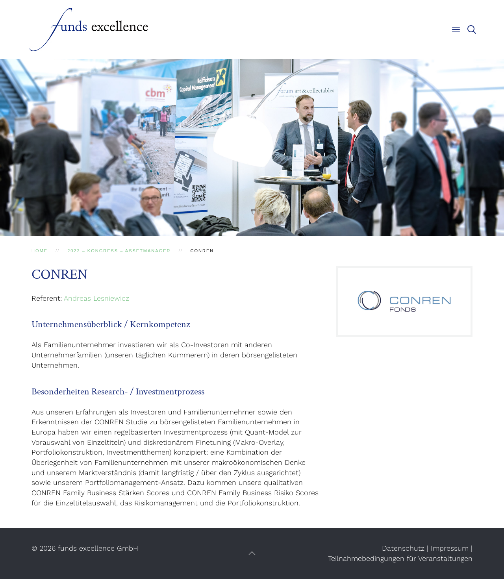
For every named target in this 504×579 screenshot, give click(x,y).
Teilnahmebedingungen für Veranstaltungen (400, 558)
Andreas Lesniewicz (96, 298)
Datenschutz (403, 548)
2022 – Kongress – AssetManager (118, 250)
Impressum (450, 548)
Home (40, 250)
